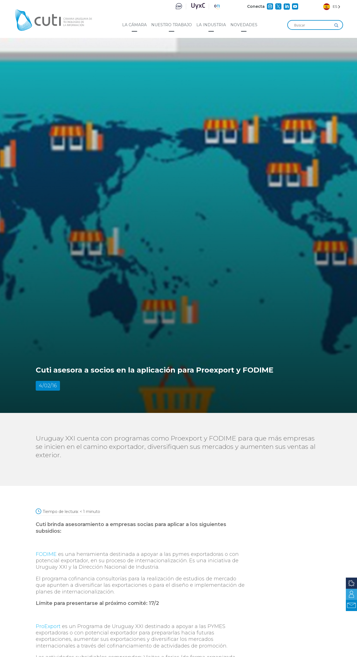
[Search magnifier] (336, 25)
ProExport (48, 626)
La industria (211, 24)
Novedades (243, 24)
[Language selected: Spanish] (331, 6)
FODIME (46, 554)
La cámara (134, 24)
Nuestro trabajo (171, 24)
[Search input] (312, 25)
